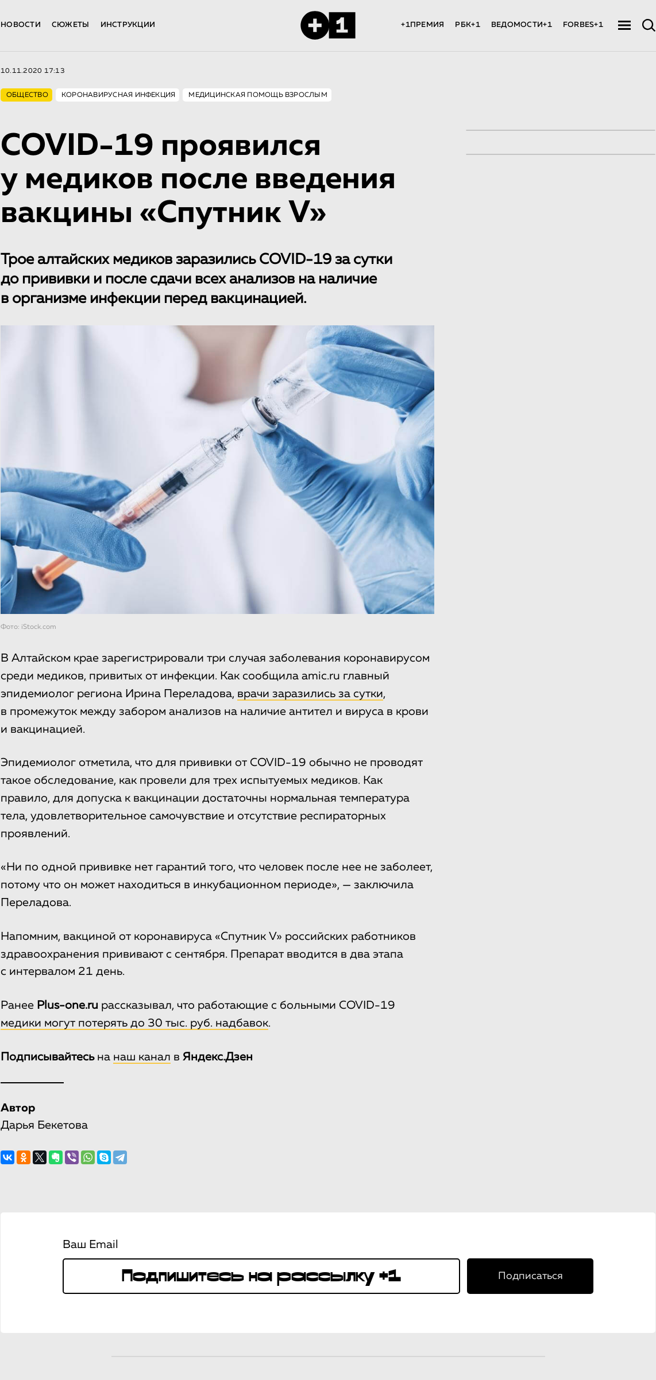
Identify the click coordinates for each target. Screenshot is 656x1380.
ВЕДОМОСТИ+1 (521, 25)
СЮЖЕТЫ (71, 25)
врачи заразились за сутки (310, 693)
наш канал (142, 1057)
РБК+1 (467, 25)
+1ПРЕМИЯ (422, 25)
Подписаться (530, 1276)
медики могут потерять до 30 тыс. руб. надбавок (134, 1023)
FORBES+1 (583, 25)
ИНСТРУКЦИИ (128, 25)
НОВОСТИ (21, 25)
